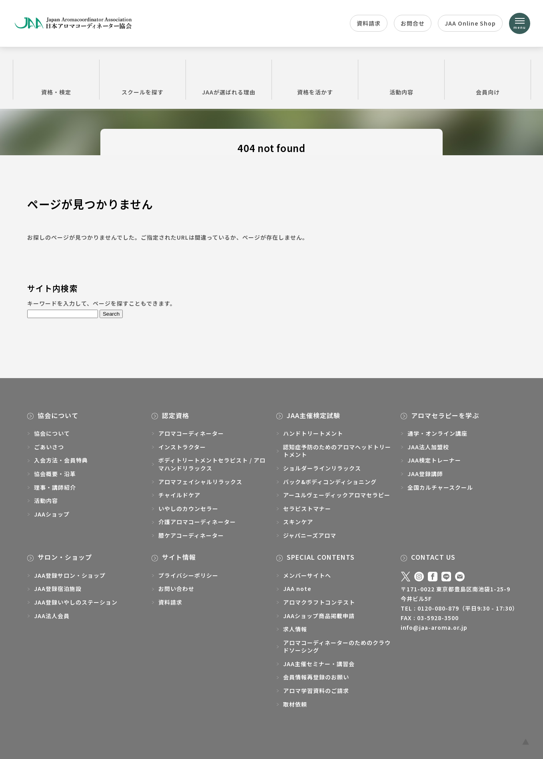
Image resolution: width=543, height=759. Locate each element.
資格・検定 (56, 79)
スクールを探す (143, 79)
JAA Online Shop (470, 23)
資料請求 (369, 23)
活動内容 (401, 79)
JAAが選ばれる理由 (229, 79)
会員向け (488, 79)
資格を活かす (315, 79)
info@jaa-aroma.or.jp (434, 627)
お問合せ (413, 23)
